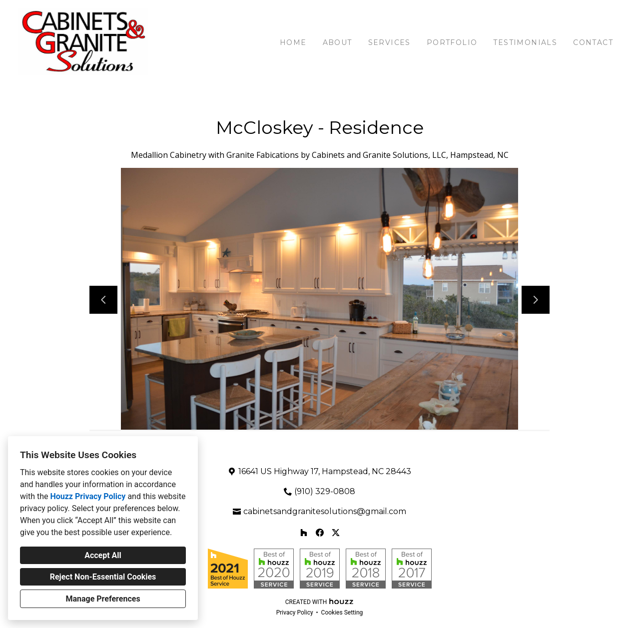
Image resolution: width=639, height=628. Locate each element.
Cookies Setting (342, 612)
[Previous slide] (103, 300)
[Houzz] (303, 532)
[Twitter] (335, 532)
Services (389, 42)
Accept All (102, 555)
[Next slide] (536, 300)
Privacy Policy (294, 612)
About (337, 42)
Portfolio (452, 42)
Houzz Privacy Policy (87, 496)
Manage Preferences (102, 599)
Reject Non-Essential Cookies (103, 577)
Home (293, 42)
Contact (593, 42)
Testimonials (525, 42)
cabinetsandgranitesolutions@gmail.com (324, 511)
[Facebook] (319, 532)
